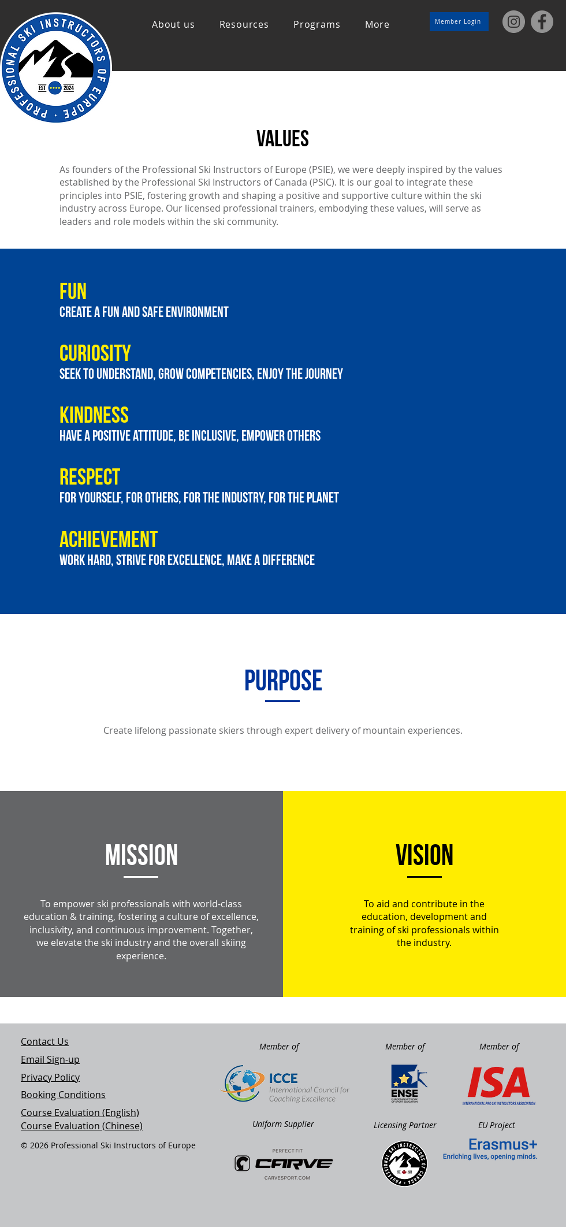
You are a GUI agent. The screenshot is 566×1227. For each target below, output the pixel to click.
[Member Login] (459, 21)
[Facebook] (542, 21)
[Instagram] (513, 21)
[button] (173, 24)
